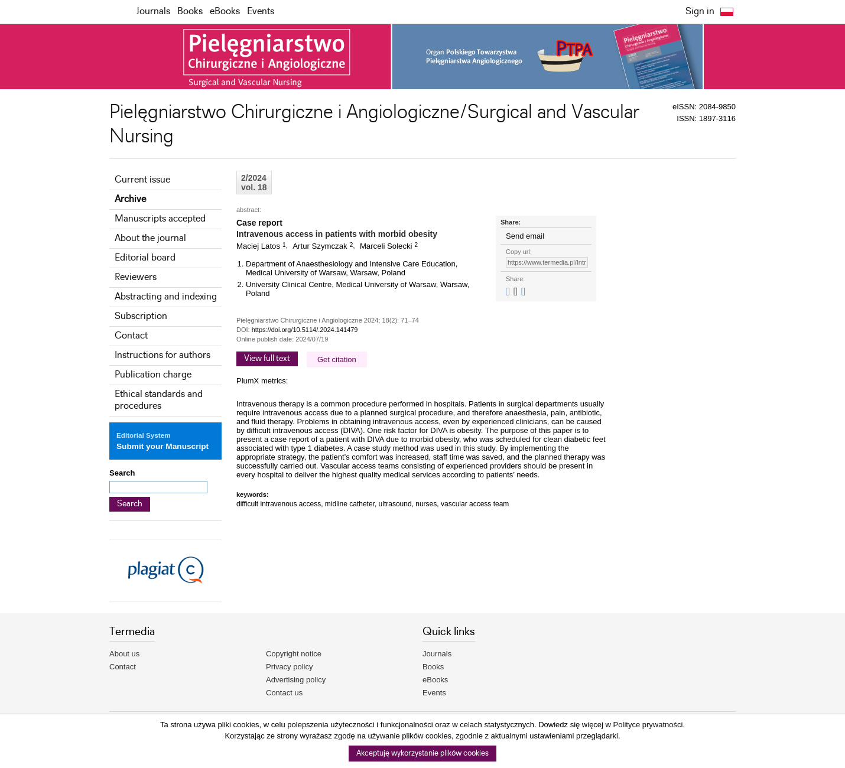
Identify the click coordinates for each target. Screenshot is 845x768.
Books (190, 11)
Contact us (284, 692)
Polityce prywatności (648, 724)
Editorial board (145, 258)
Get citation (336, 359)
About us (124, 653)
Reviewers (136, 277)
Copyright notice (293, 653)
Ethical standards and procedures (159, 400)
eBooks (225, 11)
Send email (525, 236)
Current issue (142, 180)
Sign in (699, 11)
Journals (153, 11)
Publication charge (153, 375)
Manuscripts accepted (160, 219)
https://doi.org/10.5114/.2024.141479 (305, 329)
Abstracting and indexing (166, 297)
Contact (131, 336)
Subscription (141, 316)
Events (260, 11)
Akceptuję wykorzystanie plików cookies (422, 753)
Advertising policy (296, 679)
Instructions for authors (162, 355)
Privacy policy (289, 666)
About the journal (150, 238)
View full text (267, 358)
